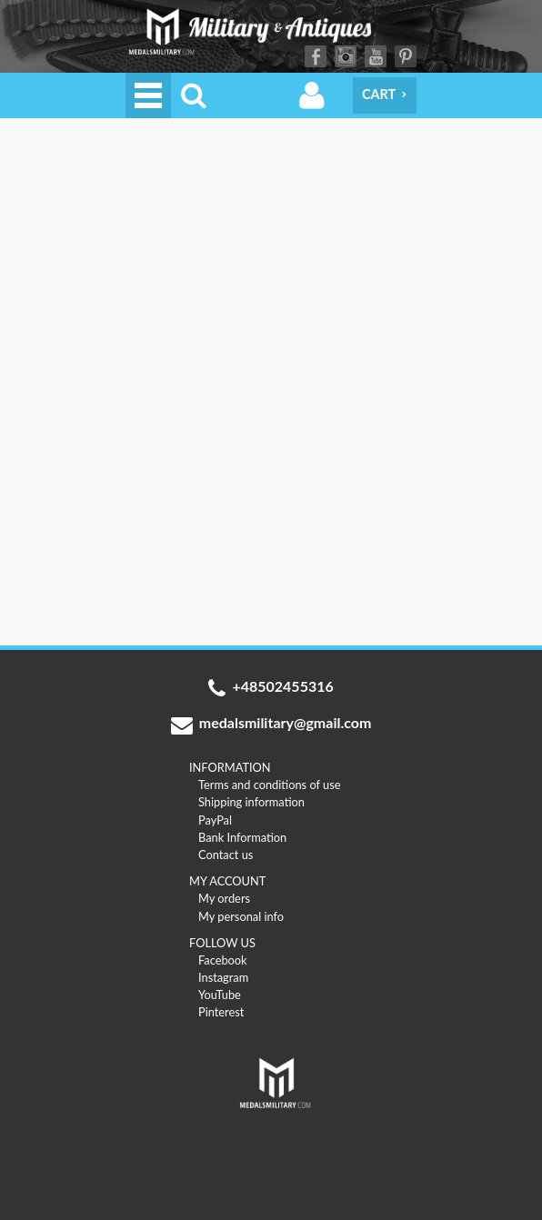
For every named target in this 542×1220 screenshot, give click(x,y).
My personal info (241, 916)
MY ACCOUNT (227, 881)
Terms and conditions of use (269, 784)
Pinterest (406, 56)
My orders (224, 898)
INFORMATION (230, 767)
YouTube (375, 56)
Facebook (315, 56)
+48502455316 (271, 688)
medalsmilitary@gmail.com (271, 724)
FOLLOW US (222, 942)
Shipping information (251, 802)
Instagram (345, 56)
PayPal (215, 820)
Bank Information (242, 837)
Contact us (225, 854)
